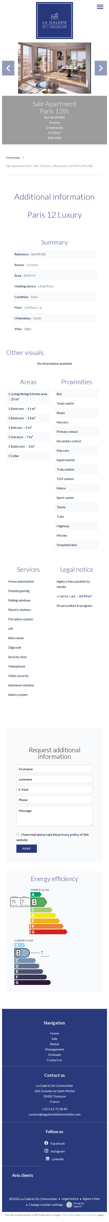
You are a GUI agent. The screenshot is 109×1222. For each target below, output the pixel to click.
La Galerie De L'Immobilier (54, 1085)
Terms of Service (89, 1215)
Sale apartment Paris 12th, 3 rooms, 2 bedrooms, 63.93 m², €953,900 (49, 166)
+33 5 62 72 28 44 (54, 1109)
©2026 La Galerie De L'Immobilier (33, 1199)
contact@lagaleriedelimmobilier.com (54, 1114)
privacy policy (68, 834)
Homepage (13, 157)
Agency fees (91, 1198)
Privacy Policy (68, 1215)
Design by (74, 1205)
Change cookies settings (46, 1204)
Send (26, 848)
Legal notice (69, 1198)
